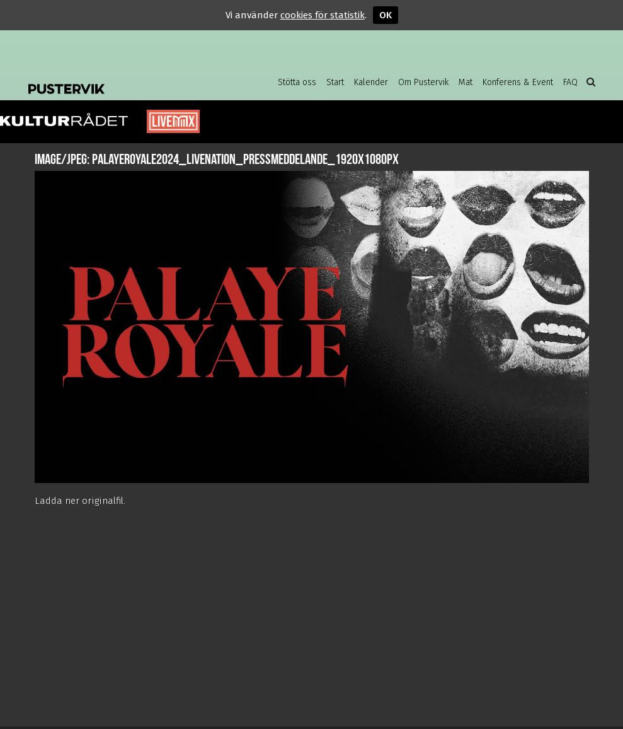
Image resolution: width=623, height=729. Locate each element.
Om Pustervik (423, 82)
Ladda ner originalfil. (80, 500)
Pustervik (129, 79)
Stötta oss (297, 82)
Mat (465, 82)
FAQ (570, 82)
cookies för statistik (322, 15)
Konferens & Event (518, 82)
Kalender (371, 82)
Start (335, 82)
